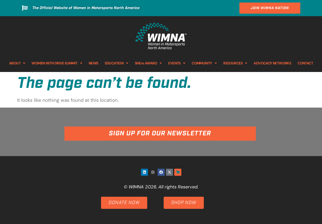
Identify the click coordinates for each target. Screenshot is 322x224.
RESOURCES (235, 63)
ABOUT (17, 63)
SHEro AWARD (148, 63)
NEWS (93, 63)
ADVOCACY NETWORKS (272, 63)
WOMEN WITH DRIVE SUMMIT (57, 63)
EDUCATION (116, 63)
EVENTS (176, 63)
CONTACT (305, 63)
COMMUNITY (204, 63)
